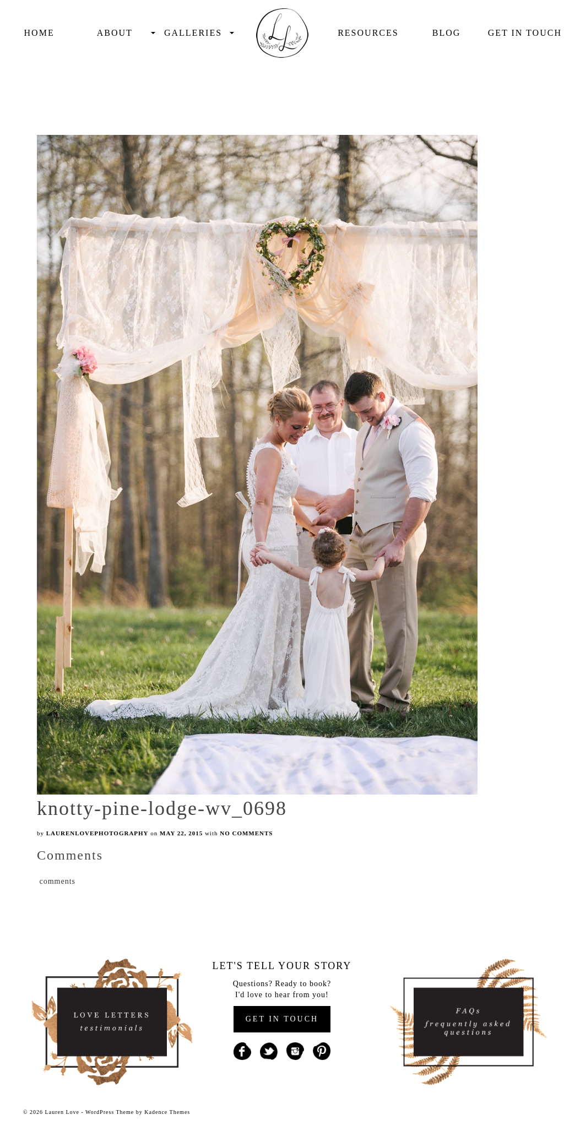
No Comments (246, 833)
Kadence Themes (167, 1112)
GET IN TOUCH (282, 1019)
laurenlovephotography (97, 833)
